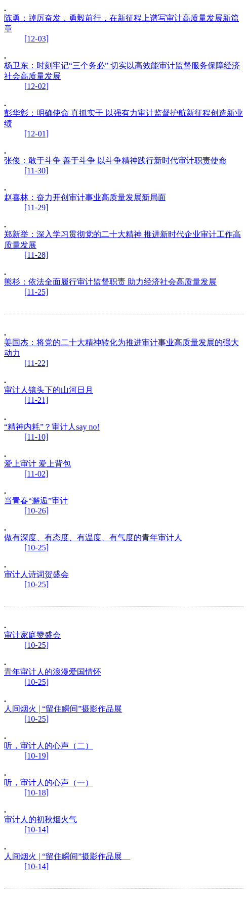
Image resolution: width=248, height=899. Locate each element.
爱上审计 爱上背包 (37, 463)
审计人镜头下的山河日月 (48, 390)
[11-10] (36, 437)
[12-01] (36, 133)
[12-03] (36, 38)
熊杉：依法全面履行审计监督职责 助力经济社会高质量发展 (110, 281)
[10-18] (36, 792)
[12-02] (36, 86)
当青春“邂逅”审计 (36, 500)
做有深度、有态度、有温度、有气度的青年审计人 (93, 537)
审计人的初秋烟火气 (40, 819)
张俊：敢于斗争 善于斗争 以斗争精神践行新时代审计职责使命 (115, 160)
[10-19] (36, 755)
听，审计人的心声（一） (48, 782)
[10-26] (36, 510)
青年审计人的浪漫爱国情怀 (52, 672)
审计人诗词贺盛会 (36, 574)
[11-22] (36, 363)
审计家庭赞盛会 (32, 635)
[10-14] (36, 829)
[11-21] (36, 400)
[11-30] (36, 170)
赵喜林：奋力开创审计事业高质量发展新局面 (85, 197)
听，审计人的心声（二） (48, 745)
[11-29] (36, 207)
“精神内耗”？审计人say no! (52, 426)
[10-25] (36, 547)
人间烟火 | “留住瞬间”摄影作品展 (63, 708)
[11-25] (36, 292)
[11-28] (36, 255)
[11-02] (36, 473)
